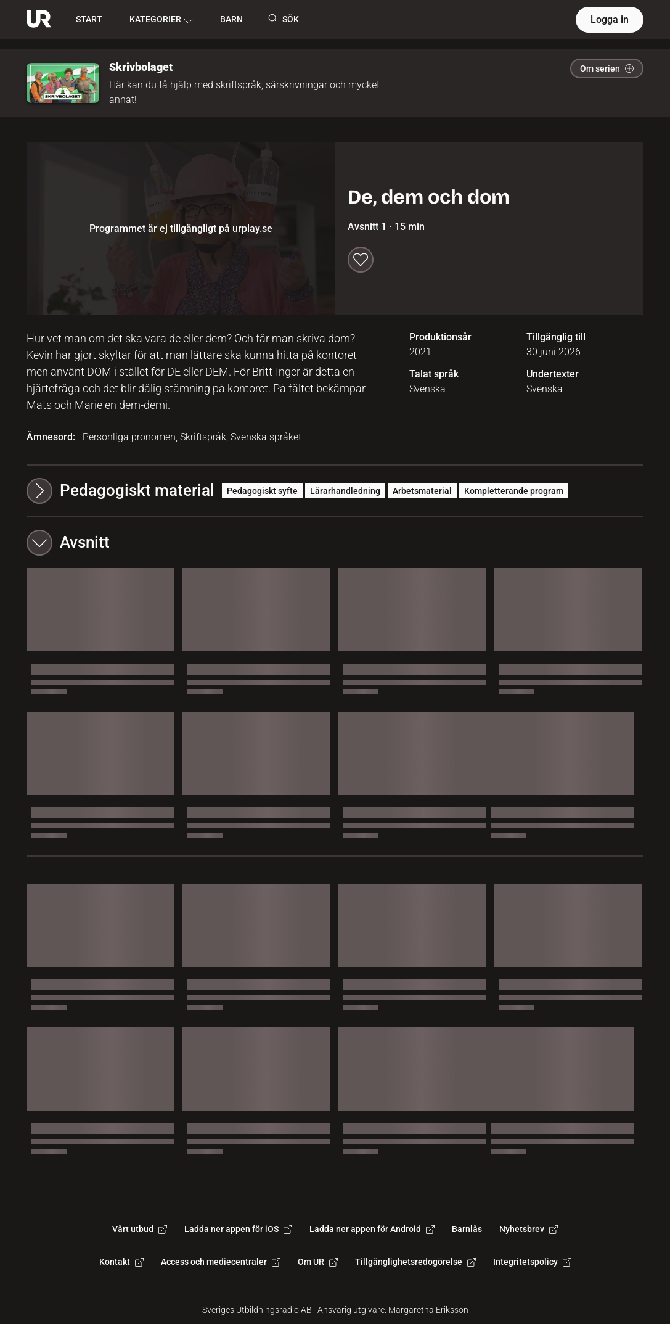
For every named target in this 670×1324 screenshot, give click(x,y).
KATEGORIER (161, 19)
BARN (231, 19)
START (89, 19)
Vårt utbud (139, 1229)
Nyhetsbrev (528, 1229)
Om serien (607, 68)
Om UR (318, 1262)
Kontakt (121, 1262)
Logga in (609, 19)
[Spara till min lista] (361, 260)
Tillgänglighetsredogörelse (415, 1262)
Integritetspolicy (532, 1262)
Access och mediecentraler (220, 1262)
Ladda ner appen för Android (372, 1229)
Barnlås (467, 1229)
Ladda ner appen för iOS (238, 1229)
